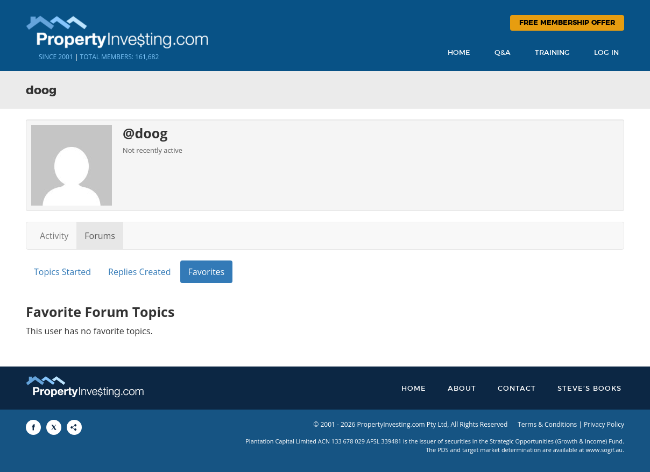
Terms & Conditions (547, 424)
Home (459, 53)
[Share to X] (53, 427)
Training (552, 53)
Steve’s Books (589, 388)
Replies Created (139, 272)
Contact (517, 388)
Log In (606, 53)
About (462, 388)
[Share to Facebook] (33, 427)
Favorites (206, 272)
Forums (99, 236)
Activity (54, 236)
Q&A (502, 53)
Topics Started (62, 272)
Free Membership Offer (567, 22)
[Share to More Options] (74, 427)
